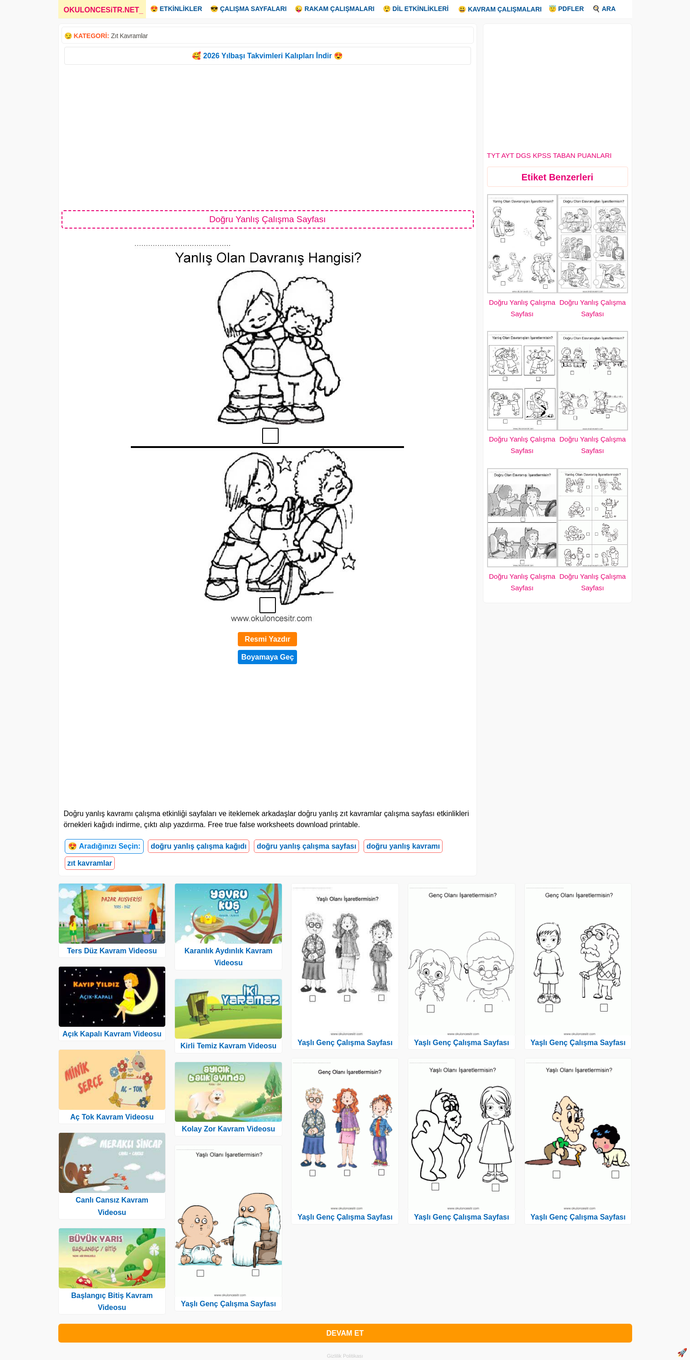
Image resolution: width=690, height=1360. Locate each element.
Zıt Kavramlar (129, 35)
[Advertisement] (268, 137)
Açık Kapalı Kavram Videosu (112, 1034)
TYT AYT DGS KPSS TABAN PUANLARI (549, 155)
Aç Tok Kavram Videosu (112, 1117)
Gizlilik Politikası (345, 1356)
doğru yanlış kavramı (403, 846)
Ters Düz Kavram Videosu (112, 951)
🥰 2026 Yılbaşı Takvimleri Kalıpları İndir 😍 (267, 56)
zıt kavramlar (89, 863)
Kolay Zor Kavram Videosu (228, 1129)
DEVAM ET (345, 1333)
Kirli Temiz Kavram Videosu (228, 1046)
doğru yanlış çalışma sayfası (306, 846)
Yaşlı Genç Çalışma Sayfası (228, 1304)
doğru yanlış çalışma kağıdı (199, 846)
